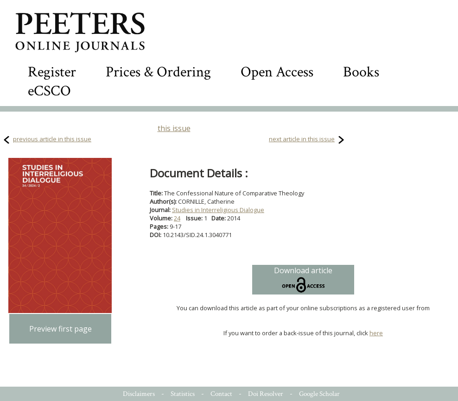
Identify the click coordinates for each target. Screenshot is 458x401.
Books (361, 72)
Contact (221, 393)
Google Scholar (319, 393)
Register (52, 72)
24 (177, 218)
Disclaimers (139, 393)
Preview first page (60, 329)
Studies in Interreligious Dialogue (218, 210)
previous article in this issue (52, 139)
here (376, 333)
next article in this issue (302, 139)
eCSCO (49, 90)
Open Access (277, 72)
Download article (303, 279)
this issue (174, 128)
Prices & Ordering (158, 72)
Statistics (183, 393)
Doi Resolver (265, 393)
